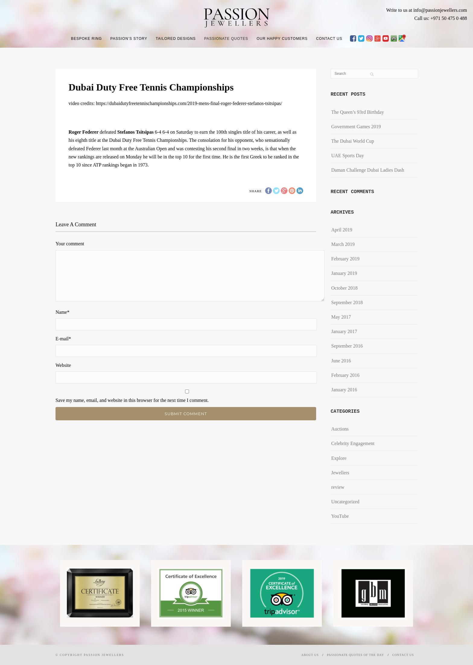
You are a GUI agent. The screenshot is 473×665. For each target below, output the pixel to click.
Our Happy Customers (282, 39)
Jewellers (340, 472)
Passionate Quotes (226, 39)
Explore (339, 458)
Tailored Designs (175, 39)
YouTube (340, 516)
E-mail (63, 338)
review (337, 487)
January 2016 (344, 389)
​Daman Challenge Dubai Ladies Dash (367, 170)
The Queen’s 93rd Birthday (357, 112)
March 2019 (343, 244)
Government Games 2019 (356, 126)
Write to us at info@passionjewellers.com (426, 10)
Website (63, 365)
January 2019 (344, 273)
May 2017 (341, 317)
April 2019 (341, 229)
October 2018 (344, 288)
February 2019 (345, 258)
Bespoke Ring (86, 39)
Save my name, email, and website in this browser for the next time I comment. (132, 400)
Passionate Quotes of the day (355, 655)
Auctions (340, 428)
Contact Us (329, 39)
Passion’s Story (128, 39)
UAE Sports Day (347, 155)
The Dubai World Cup (352, 141)
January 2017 (344, 331)
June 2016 (341, 360)
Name (62, 312)
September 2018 (347, 302)
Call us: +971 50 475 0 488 (440, 18)
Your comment (70, 243)
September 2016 (347, 345)
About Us (310, 655)
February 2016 (345, 375)
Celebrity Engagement (353, 443)
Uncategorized (345, 501)
